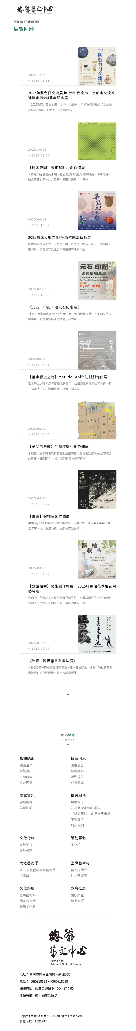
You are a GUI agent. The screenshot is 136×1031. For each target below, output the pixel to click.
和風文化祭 (28, 906)
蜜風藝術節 (28, 895)
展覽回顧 (26, 807)
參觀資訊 (26, 770)
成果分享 (77, 782)
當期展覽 (26, 801)
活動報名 (78, 837)
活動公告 (77, 776)
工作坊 (76, 844)
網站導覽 (68, 739)
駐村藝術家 (79, 875)
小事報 (24, 875)
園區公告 (77, 765)
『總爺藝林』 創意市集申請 (90, 813)
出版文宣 (77, 895)
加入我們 (77, 825)
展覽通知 (77, 770)
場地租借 (77, 801)
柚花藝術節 (28, 900)
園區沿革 (26, 765)
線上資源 (77, 900)
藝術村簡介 (79, 869)
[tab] (68, 739)
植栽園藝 (26, 782)
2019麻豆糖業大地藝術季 (37, 869)
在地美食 (26, 844)
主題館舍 (26, 776)
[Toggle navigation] (113, 9)
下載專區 (77, 819)
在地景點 (26, 850)
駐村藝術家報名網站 (85, 807)
